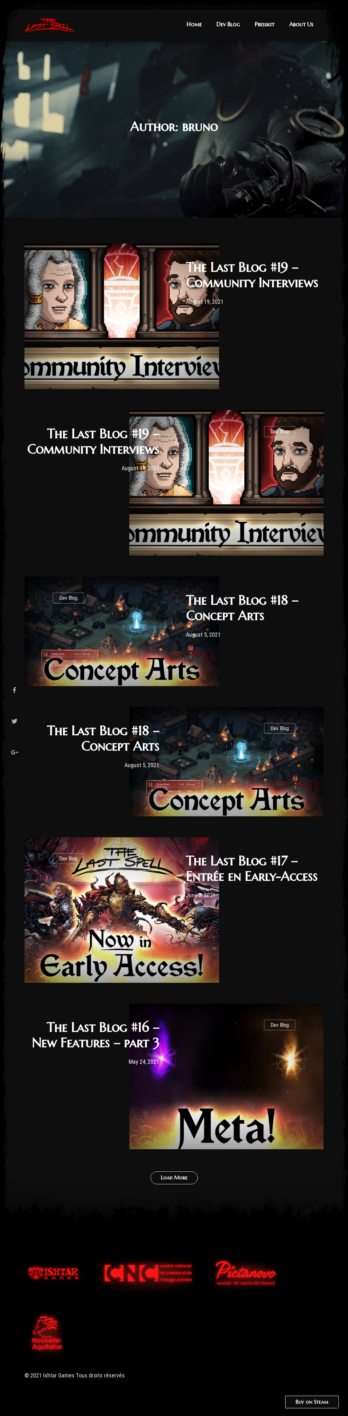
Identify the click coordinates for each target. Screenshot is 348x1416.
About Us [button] (301, 24)
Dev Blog (68, 265)
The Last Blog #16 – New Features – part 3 (95, 1035)
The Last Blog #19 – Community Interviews (252, 275)
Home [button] (194, 24)
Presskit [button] (264, 24)
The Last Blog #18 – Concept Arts (242, 608)
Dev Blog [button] (228, 24)
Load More (174, 1177)
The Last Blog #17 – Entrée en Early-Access (251, 868)
